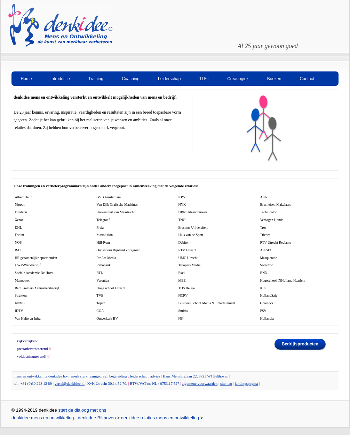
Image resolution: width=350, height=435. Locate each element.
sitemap (226, 383)
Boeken (274, 78)
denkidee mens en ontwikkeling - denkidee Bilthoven (63, 417)
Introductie (60, 78)
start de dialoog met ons (82, 410)
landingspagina (246, 383)
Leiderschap (169, 78)
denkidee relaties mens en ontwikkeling (160, 417)
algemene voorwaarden (199, 383)
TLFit (204, 78)
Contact (307, 78)
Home (26, 78)
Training (95, 78)
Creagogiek (237, 78)
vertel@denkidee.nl (70, 383)
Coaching (131, 78)
